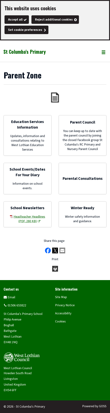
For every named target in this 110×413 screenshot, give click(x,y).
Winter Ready (82, 208)
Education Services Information (27, 124)
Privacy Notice (65, 305)
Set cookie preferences (25, 30)
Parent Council (82, 122)
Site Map (61, 297)
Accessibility (63, 313)
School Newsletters (27, 208)
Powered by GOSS (94, 406)
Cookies (60, 321)
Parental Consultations (82, 178)
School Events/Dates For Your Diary (27, 172)
